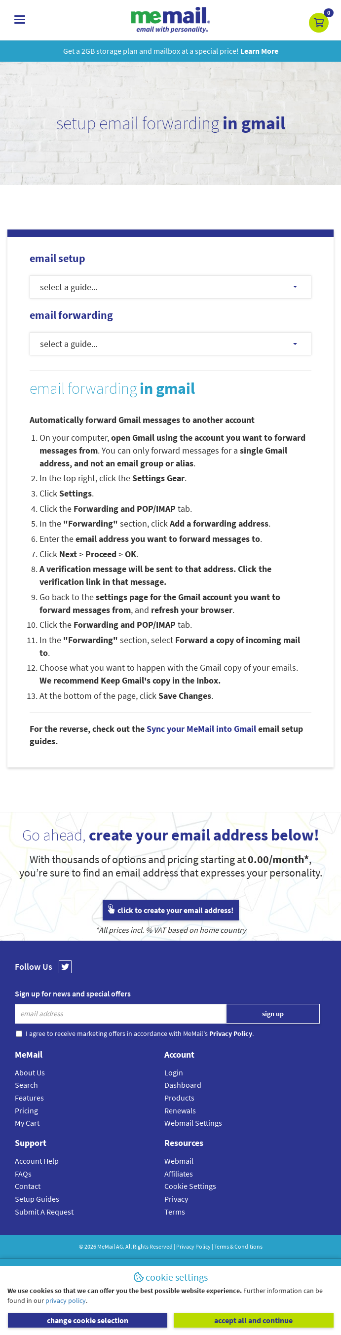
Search (26, 1085)
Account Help (37, 1161)
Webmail (178, 1161)
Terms (174, 1212)
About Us (30, 1072)
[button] (319, 23)
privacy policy (65, 1300)
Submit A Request (44, 1212)
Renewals (180, 1110)
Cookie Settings (190, 1186)
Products (179, 1098)
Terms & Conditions (238, 1246)
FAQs (23, 1174)
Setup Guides (37, 1199)
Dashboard (182, 1085)
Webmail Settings (193, 1123)
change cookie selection (87, 1320)
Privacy (176, 1199)
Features (29, 1098)
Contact (27, 1186)
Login (173, 1072)
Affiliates (178, 1174)
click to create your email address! (170, 910)
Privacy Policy (193, 1246)
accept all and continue (253, 1320)
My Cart (27, 1123)
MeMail (106, 1246)
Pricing (26, 1110)
